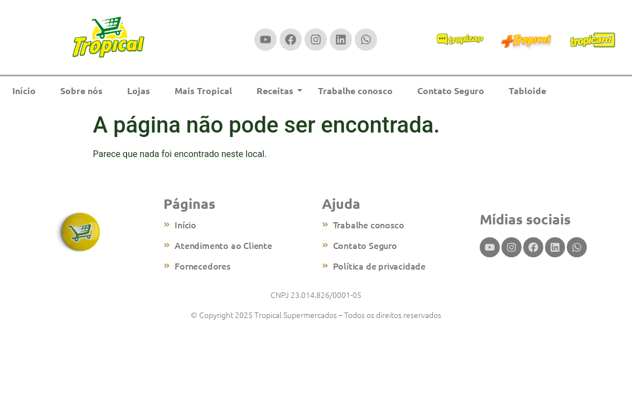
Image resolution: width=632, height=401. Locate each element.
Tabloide (527, 90)
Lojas (138, 90)
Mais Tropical (203, 90)
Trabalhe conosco (355, 90)
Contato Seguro (450, 90)
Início (24, 90)
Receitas (278, 90)
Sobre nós (81, 90)
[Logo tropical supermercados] (79, 233)
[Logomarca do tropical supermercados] (108, 37)
